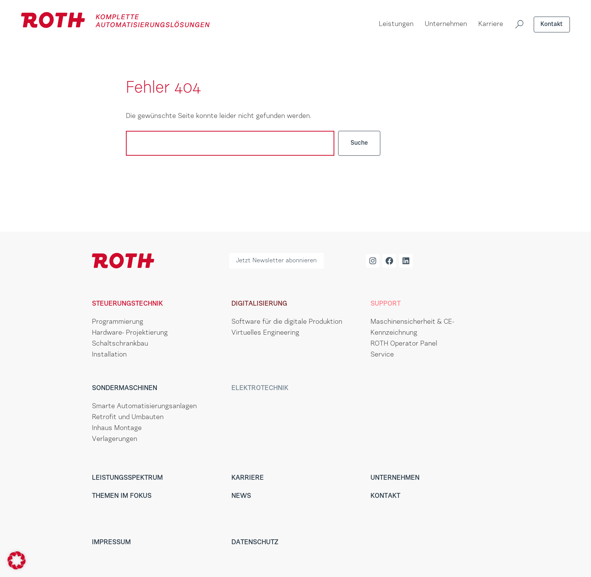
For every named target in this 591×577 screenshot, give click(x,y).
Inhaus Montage (117, 428)
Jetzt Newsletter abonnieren (276, 261)
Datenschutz (254, 542)
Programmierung (117, 322)
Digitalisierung (259, 304)
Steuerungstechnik (127, 304)
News (241, 496)
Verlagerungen (114, 439)
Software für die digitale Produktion (286, 322)
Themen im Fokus (122, 496)
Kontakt (551, 24)
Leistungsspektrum (127, 478)
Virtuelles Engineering (265, 333)
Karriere (490, 24)
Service (382, 355)
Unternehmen (446, 24)
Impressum (111, 542)
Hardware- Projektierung (130, 333)
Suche (359, 144)
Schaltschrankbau (120, 344)
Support (386, 304)
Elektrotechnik (259, 388)
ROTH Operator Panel (404, 344)
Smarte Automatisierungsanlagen (144, 406)
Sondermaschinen (124, 388)
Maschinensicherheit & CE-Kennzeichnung (412, 328)
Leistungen (396, 24)
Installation (109, 355)
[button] (16, 560)
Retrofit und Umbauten (128, 417)
